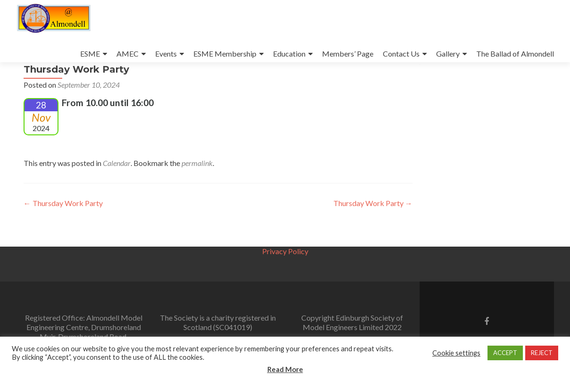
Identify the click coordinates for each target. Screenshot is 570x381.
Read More (285, 369)
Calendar (117, 189)
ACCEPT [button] (505, 352)
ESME (90, 53)
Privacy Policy (285, 251)
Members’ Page (347, 53)
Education (289, 53)
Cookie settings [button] (456, 353)
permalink (197, 189)
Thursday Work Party (63, 229)
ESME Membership (224, 53)
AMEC (127, 53)
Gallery (448, 53)
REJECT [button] (542, 352)
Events (166, 53)
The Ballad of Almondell (515, 53)
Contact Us (401, 53)
